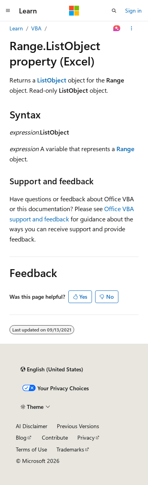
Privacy (86, 437)
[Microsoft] (74, 11)
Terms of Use (31, 449)
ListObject (51, 80)
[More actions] (132, 28)
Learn (16, 28)
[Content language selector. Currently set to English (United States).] (52, 369)
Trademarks (70, 449)
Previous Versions (78, 426)
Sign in (133, 10)
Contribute (55, 437)
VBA (36, 28)
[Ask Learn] (117, 28)
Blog (21, 437)
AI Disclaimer (31, 426)
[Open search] (114, 11)
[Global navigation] (8, 11)
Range (125, 148)
